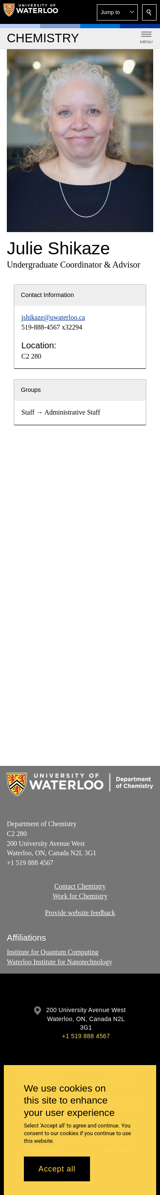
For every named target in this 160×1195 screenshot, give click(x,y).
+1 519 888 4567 (86, 1036)
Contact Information (47, 294)
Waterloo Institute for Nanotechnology (59, 961)
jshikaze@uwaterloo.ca (53, 317)
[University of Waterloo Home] (30, 12)
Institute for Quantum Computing (53, 952)
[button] (117, 12)
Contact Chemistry (79, 886)
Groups (31, 389)
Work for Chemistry (79, 896)
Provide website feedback (80, 912)
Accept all (57, 1169)
